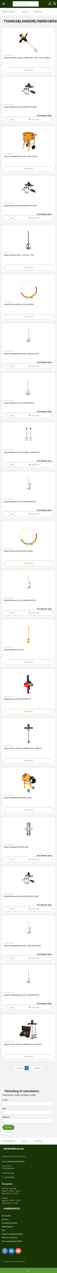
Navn (4, 1108)
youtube (18, 1251)
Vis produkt (28, 70)
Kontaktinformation (9, 1223)
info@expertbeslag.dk (16, 1161)
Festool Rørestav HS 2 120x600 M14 (19, 403)
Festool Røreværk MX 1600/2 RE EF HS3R (21, 896)
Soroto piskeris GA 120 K (14, 649)
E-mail (5, 1100)
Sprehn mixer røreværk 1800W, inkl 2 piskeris (23, 1044)
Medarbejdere (7, 1227)
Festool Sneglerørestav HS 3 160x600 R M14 (22, 945)
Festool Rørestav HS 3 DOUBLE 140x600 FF (22, 452)
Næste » (37, 1068)
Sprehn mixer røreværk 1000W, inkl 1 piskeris (23, 748)
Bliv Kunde (6, 1216)
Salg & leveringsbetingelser (12, 1234)
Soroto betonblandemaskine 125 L (18, 797)
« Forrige (19, 1068)
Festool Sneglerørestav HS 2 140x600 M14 (21, 353)
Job (3, 1230)
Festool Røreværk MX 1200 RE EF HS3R (20, 107)
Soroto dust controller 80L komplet (18, 551)
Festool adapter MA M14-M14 (16, 847)
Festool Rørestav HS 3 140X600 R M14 (20, 600)
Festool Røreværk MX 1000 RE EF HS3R (20, 205)
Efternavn (6, 1117)
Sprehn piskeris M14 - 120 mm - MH (19, 255)
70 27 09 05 (9, 1177)
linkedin (11, 1251)
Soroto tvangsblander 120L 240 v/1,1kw (20, 156)
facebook (5, 1251)
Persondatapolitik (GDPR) (12, 1241)
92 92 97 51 (9, 1168)
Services (5, 1219)
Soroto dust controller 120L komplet (19, 304)
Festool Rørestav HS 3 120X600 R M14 (20, 501)
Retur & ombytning (9, 1237)
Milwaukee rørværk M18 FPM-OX (17, 699)
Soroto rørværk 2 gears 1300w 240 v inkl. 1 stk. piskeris (27, 57)
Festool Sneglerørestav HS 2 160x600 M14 (21, 995)
